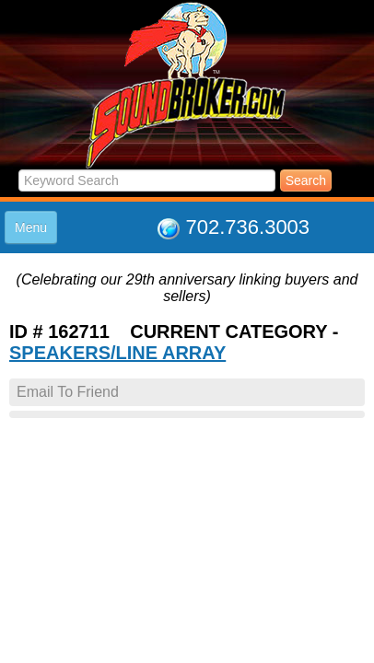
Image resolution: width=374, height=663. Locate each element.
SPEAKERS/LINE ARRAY (117, 353)
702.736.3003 (248, 226)
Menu (31, 227)
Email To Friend (68, 392)
